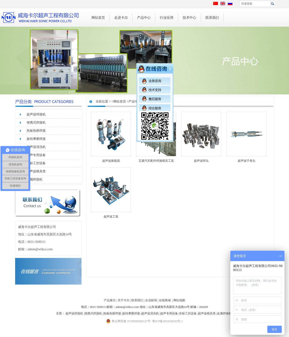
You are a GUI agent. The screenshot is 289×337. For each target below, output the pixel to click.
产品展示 (110, 300)
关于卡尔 (123, 300)
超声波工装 (111, 216)
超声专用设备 (36, 155)
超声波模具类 (36, 171)
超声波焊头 (201, 160)
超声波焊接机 (36, 114)
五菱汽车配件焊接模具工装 (156, 160)
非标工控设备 (36, 163)
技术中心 (189, 17)
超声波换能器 (111, 160)
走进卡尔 (121, 17)
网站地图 (179, 300)
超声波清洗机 (36, 147)
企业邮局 (151, 300)
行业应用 (166, 17)
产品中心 (144, 17)
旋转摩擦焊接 (36, 138)
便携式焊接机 (36, 122)
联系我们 (212, 17)
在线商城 (165, 300)
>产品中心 (134, 101)
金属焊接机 (34, 179)
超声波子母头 (246, 160)
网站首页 (98, 17)
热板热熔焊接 (36, 130)
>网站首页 (119, 101)
